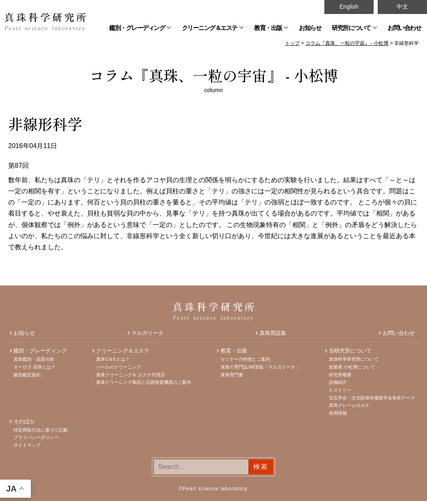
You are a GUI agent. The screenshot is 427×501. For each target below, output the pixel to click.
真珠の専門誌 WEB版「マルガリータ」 (260, 366)
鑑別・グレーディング (137, 27)
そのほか (24, 421)
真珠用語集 (272, 333)
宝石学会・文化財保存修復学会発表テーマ (372, 397)
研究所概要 (340, 374)
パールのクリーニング (118, 366)
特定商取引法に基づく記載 (41, 429)
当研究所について (350, 351)
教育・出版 (268, 27)
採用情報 (338, 413)
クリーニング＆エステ (209, 27)
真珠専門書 (231, 374)
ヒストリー (340, 389)
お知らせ (310, 27)
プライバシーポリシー (36, 437)
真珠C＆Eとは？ (112, 359)
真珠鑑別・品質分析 (34, 359)
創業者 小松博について (352, 366)
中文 (402, 6)
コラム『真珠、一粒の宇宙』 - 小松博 (214, 75)
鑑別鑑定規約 (27, 374)
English (349, 6)
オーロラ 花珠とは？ (34, 366)
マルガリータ (147, 333)
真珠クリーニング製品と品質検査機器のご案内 (143, 382)
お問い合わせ (404, 27)
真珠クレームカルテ (349, 405)
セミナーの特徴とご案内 (245, 359)
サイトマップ (27, 445)
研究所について (351, 27)
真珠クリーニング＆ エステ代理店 (130, 374)
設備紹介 (338, 382)
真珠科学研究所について (354, 359)
